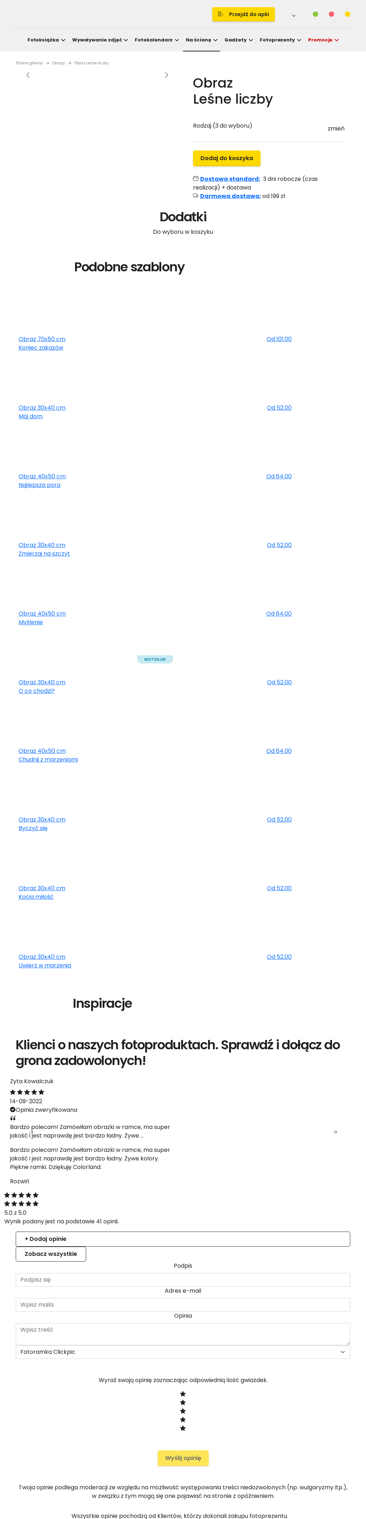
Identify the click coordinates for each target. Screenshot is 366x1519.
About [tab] (290, 697)
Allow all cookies (307, 840)
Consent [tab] (76, 697)
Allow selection (245, 840)
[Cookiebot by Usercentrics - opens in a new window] (307, 676)
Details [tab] (183, 697)
